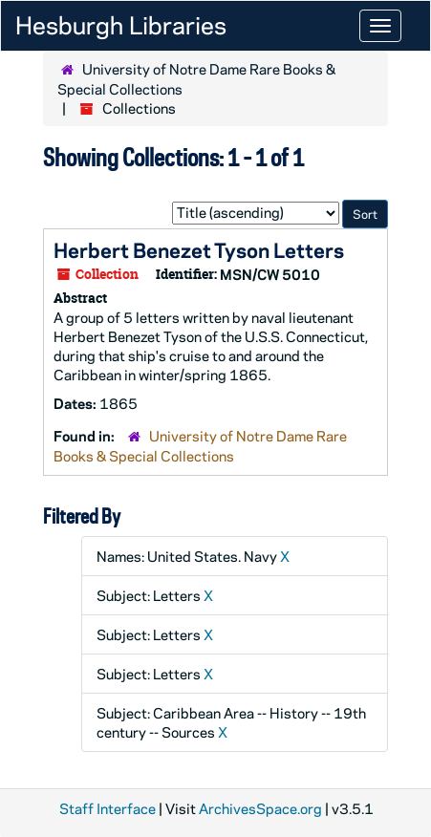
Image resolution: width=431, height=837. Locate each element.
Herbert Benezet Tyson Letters (199, 249)
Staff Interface (107, 808)
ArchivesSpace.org (260, 808)
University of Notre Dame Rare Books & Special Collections (200, 445)
